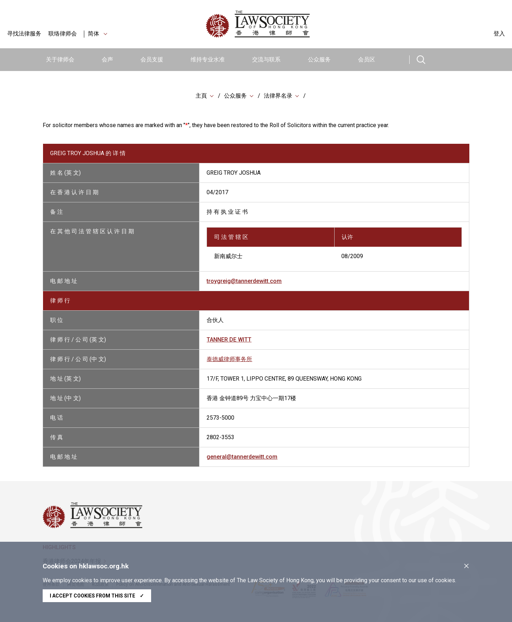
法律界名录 (278, 95)
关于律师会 (60, 59)
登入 (499, 33)
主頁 (201, 95)
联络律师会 (62, 33)
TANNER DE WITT (229, 339)
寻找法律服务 (24, 33)
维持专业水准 (208, 59)
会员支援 (151, 59)
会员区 (366, 59)
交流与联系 (266, 59)
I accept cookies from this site (97, 596)
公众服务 (319, 59)
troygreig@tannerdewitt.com (244, 281)
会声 (107, 59)
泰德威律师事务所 (229, 359)
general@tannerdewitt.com (242, 456)
